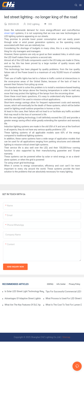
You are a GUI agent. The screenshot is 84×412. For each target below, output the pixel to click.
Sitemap (66, 337)
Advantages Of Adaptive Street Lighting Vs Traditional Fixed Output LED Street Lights (23, 298)
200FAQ (50, 284)
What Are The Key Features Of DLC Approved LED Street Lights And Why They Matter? (23, 305)
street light (9, 33)
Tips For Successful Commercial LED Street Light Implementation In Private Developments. (64, 291)
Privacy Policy (74, 284)
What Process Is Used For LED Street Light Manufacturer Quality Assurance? (64, 298)
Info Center (61, 284)
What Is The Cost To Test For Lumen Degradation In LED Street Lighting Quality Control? (64, 305)
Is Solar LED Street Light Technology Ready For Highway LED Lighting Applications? (24, 291)
